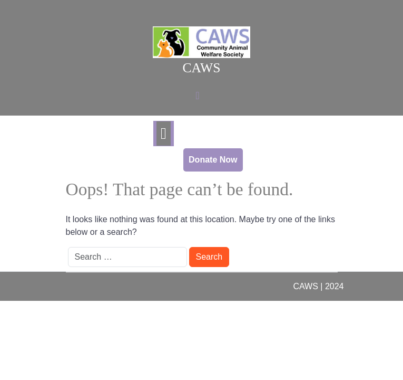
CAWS (202, 67)
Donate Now (213, 159)
